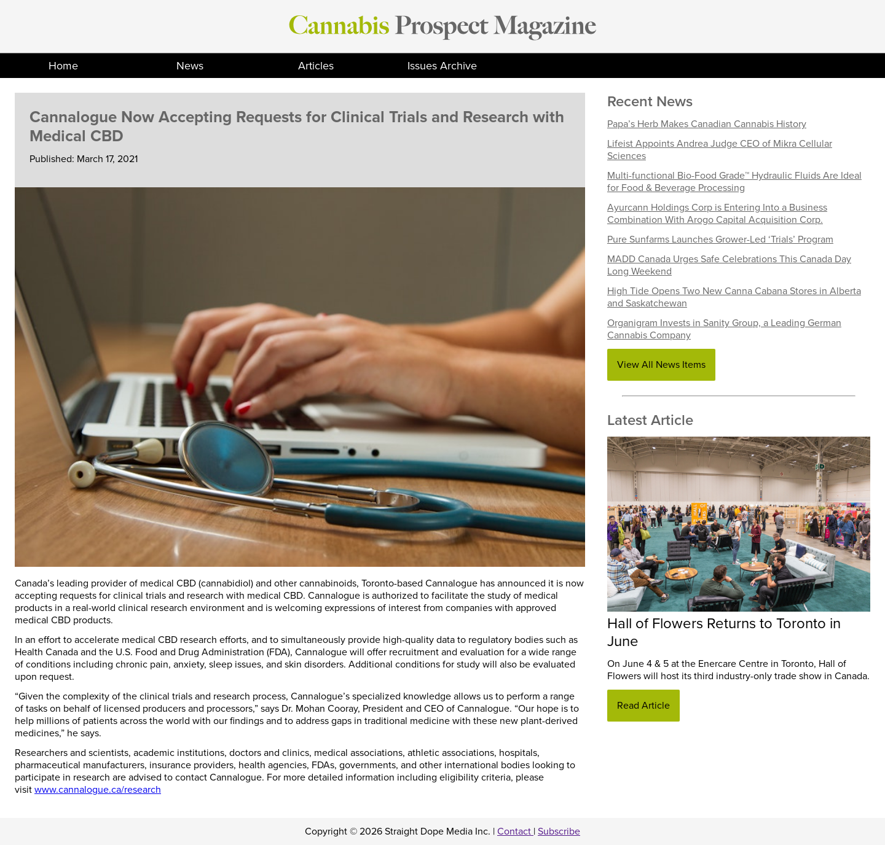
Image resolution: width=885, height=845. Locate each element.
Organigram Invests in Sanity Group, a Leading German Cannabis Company (724, 329)
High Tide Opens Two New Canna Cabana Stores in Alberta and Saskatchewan (734, 297)
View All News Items (661, 365)
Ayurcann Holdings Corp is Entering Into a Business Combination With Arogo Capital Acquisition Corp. (717, 213)
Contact (515, 831)
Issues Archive (442, 65)
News (189, 65)
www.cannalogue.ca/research (97, 790)
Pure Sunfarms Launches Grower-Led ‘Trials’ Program (720, 239)
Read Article (643, 705)
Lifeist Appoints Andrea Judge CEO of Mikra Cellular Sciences (719, 150)
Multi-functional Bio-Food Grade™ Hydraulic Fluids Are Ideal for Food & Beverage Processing (734, 181)
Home (63, 65)
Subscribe (559, 831)
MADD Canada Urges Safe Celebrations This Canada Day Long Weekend (729, 265)
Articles (316, 65)
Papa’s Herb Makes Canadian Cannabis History (706, 124)
